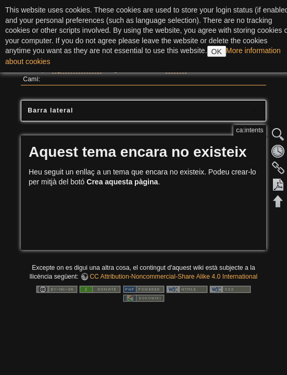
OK (216, 51)
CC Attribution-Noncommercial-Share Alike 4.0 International (173, 276)
